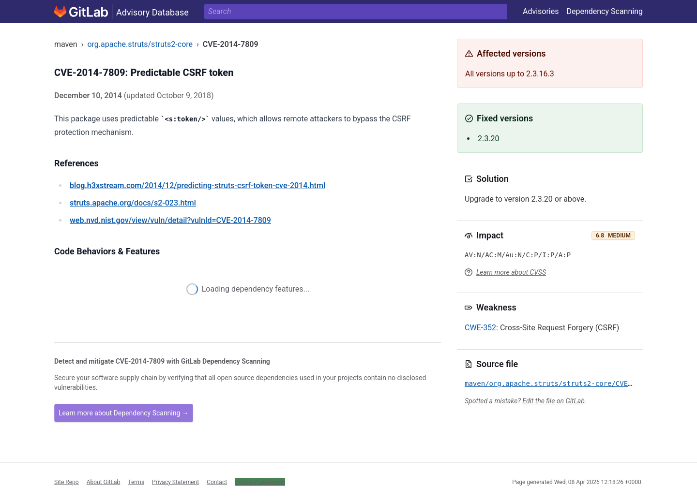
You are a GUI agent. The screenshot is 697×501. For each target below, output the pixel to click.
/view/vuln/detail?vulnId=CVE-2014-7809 (170, 220)
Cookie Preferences (260, 481)
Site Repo (66, 481)
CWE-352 (480, 327)
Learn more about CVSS (511, 272)
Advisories (541, 11)
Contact (217, 481)
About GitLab (104, 481)
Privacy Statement (175, 481)
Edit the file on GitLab (553, 401)
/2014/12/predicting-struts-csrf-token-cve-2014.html (197, 185)
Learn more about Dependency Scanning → (124, 413)
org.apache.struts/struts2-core (140, 44)
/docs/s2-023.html (133, 202)
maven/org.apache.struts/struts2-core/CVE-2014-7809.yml (575, 383)
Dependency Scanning (604, 11)
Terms (136, 481)
